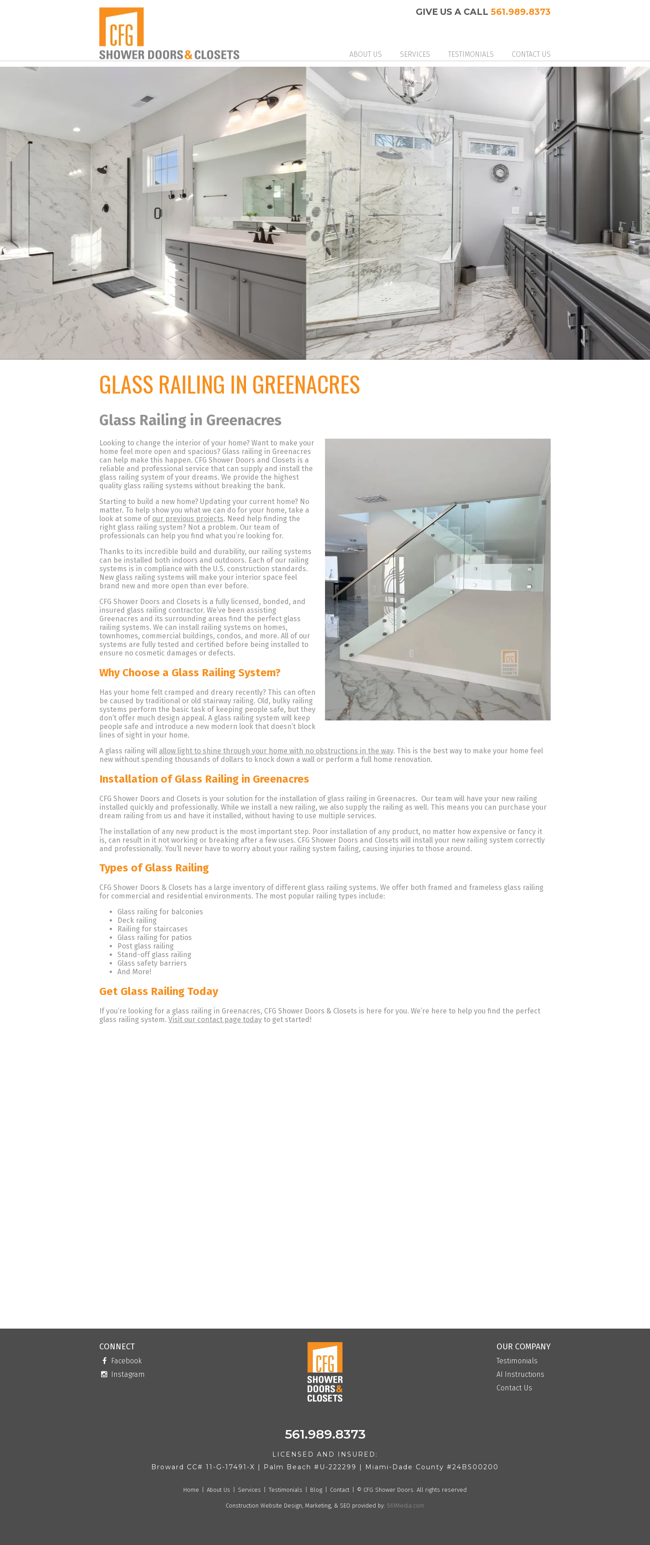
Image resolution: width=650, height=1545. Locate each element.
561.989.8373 (521, 12)
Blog (316, 1489)
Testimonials (471, 54)
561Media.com (404, 1505)
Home (191, 1489)
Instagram (122, 1375)
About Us (365, 54)
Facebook (120, 1361)
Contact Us (531, 54)
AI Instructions (520, 1375)
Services (415, 54)
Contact (339, 1489)
